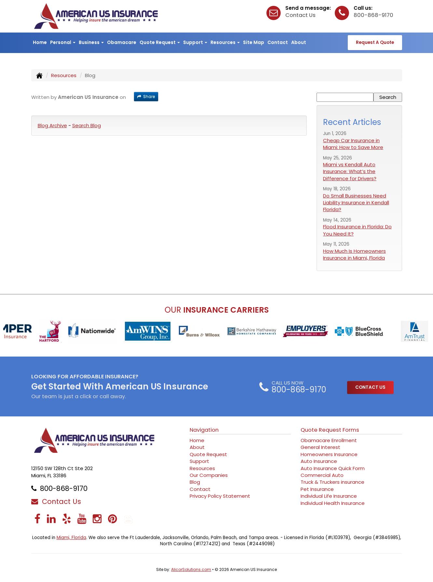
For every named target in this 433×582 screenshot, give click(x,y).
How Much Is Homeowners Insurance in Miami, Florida (354, 254)
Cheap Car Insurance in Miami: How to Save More (353, 144)
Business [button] (91, 42)
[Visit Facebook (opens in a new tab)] (37, 518)
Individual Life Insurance (329, 496)
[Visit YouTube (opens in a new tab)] (81, 518)
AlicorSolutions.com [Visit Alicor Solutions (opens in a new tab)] (191, 569)
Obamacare (121, 42)
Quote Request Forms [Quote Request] (330, 430)
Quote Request (208, 454)
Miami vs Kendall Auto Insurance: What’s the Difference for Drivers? (349, 171)
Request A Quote (375, 42)
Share (146, 96)
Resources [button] (225, 42)
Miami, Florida (71, 538)
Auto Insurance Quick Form (333, 468)
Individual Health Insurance (333, 503)
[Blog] (128, 518)
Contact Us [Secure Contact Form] (56, 501)
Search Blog (86, 125)
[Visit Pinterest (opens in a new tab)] (112, 518)
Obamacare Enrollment (329, 440)
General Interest (320, 447)
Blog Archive (52, 125)
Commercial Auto (322, 475)
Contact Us (300, 15)
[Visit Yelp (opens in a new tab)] (66, 518)
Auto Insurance (319, 461)
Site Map (253, 42)
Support (199, 461)
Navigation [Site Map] (204, 430)
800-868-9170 (373, 15)
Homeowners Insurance (329, 454)
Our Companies (209, 475)
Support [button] (195, 42)
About (298, 42)
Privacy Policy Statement (220, 496)
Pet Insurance (317, 489)
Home (40, 42)
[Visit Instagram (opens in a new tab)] (97, 518)
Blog (195, 482)
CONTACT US (370, 387)
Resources (63, 75)
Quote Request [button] (160, 42)
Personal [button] (62, 42)
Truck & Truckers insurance (332, 482)
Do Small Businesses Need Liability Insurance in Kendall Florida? (356, 202)
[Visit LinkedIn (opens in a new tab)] (51, 518)
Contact (277, 42)
